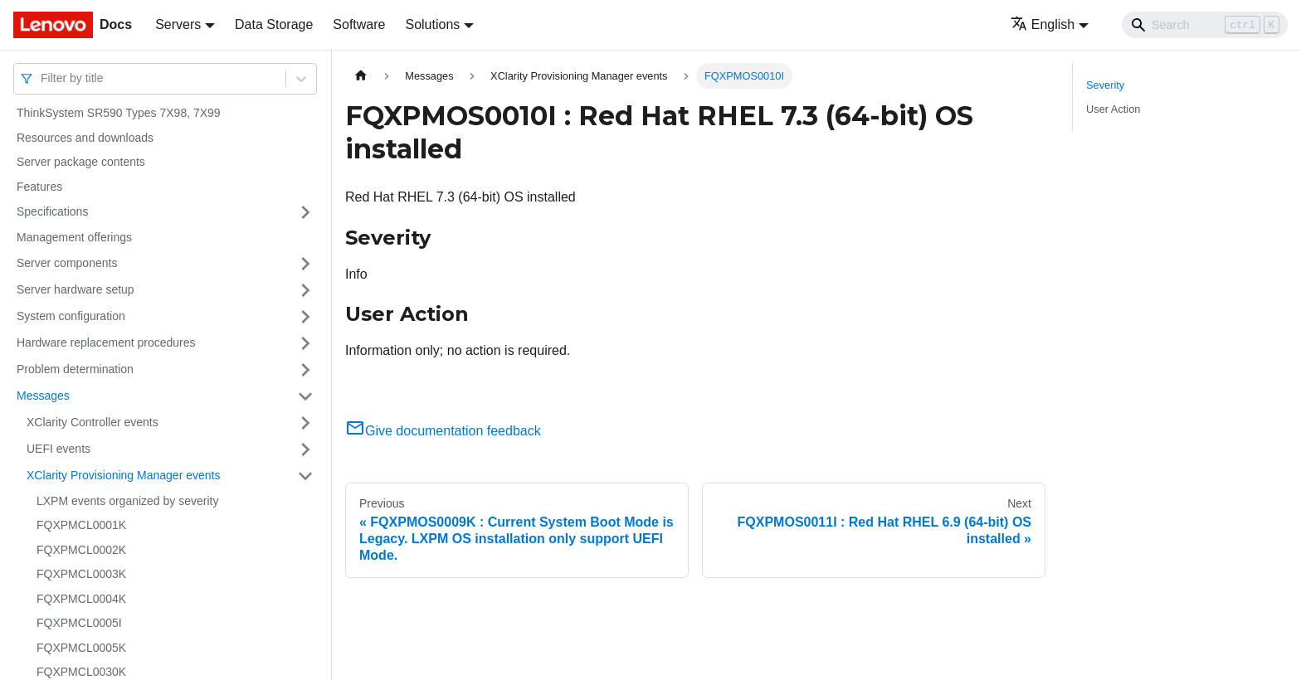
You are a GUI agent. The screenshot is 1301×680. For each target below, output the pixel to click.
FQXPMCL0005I (79, 622)
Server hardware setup (75, 289)
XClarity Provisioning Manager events (123, 475)
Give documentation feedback (443, 431)
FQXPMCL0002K (81, 549)
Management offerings (74, 237)
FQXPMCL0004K (81, 598)
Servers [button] (178, 24)
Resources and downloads (85, 137)
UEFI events (58, 448)
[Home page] (361, 76)
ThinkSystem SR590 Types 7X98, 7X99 (119, 112)
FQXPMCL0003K (81, 573)
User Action (1113, 109)
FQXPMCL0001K (81, 525)
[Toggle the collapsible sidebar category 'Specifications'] (305, 212)
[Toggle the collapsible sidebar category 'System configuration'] (305, 317)
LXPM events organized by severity (127, 501)
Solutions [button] (432, 24)
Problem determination (75, 369)
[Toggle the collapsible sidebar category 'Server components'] (305, 263)
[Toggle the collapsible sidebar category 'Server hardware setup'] (305, 290)
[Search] (1205, 25)
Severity (1105, 85)
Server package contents (81, 161)
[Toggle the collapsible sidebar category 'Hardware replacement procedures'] (305, 343)
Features (39, 186)
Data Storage (274, 24)
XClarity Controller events (92, 422)
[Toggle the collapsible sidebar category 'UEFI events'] (305, 449)
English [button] (1042, 24)
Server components (67, 263)
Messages (43, 395)
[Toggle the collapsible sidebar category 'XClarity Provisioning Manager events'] (305, 476)
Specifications (52, 211)
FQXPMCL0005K (81, 647)
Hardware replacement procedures (106, 342)
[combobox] (42, 78)
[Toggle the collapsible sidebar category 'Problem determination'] (305, 370)
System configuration (71, 316)
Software (359, 24)
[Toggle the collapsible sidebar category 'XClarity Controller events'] (305, 423)
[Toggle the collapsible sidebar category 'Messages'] (305, 396)
